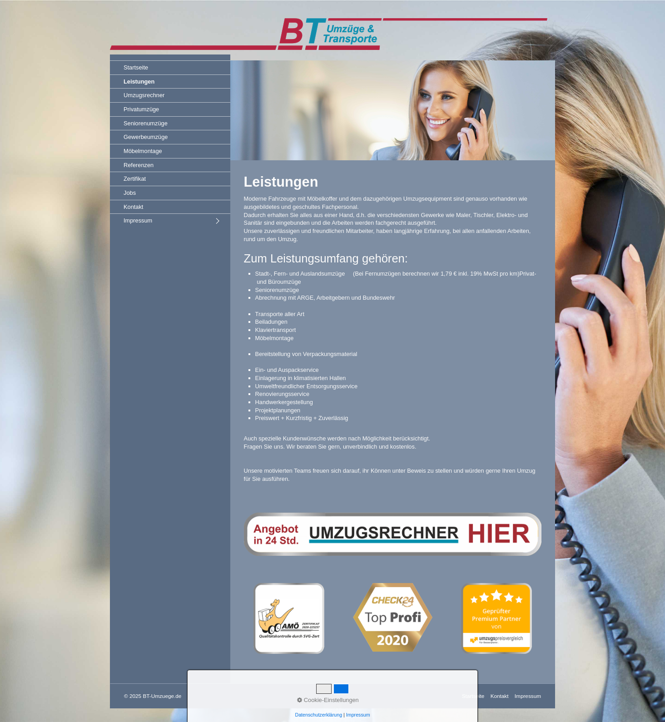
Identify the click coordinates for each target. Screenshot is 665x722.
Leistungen (139, 81)
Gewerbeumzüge (146, 137)
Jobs (130, 192)
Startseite (136, 67)
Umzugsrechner (144, 95)
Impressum (138, 220)
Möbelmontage (143, 151)
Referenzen (139, 165)
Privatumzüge (141, 109)
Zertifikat (135, 178)
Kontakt (133, 206)
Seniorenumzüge (146, 123)
